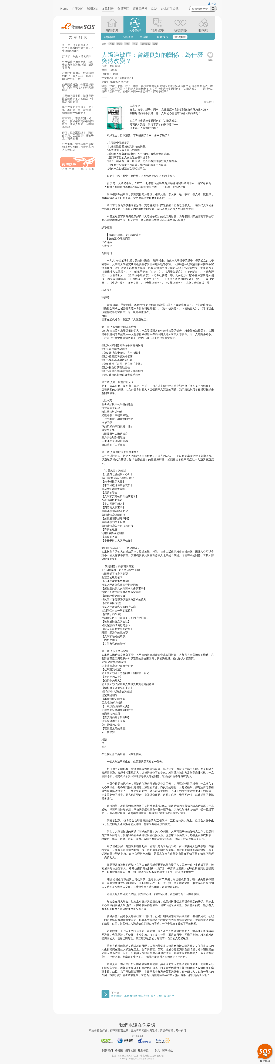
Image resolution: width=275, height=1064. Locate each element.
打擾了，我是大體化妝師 (76, 56)
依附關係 (145, 43)
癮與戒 (203, 30)
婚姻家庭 (112, 30)
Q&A (154, 8)
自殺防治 (92, 8)
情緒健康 (157, 30)
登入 (212, 3)
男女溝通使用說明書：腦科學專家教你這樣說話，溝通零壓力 (78, 65)
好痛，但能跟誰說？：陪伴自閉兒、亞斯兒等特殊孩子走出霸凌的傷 (78, 135)
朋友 (135, 43)
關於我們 (107, 1050)
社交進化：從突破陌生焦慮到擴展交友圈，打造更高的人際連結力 (78, 147)
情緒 (119, 43)
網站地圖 (130, 1050)
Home (64, 8)
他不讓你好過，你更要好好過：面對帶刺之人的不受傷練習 (78, 87)
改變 (155, 43)
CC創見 (155, 1050)
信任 (127, 43)
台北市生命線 (170, 8)
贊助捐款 (167, 1050)
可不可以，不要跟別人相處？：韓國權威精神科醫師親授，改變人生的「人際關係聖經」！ (78, 123)
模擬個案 (110, 37)
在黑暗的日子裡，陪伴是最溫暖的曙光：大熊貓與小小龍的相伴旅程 (78, 98)
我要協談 (264, 1052)
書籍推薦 (180, 37)
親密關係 (180, 30)
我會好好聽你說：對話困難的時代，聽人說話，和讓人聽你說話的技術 (78, 76)
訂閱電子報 (140, 8)
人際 (111, 43)
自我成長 (162, 37)
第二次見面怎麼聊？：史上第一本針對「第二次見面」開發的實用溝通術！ (78, 110)
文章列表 (108, 8)
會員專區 (123, 8)
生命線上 (145, 37)
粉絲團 (119, 1050)
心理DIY (77, 8)
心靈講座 (127, 37)
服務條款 (143, 1050)
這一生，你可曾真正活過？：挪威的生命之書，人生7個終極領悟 (78, 48)
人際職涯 (135, 30)
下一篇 (142, 994)
